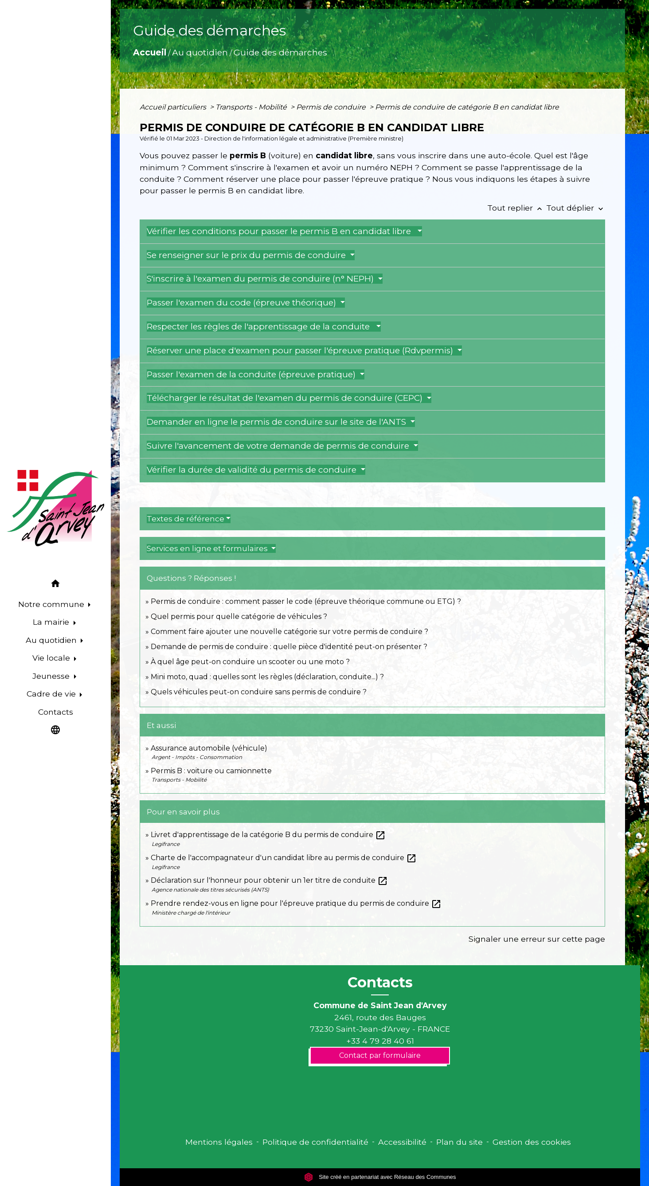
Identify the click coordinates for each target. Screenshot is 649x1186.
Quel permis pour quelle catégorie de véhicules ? (239, 616)
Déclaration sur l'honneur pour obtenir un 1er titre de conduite (269, 880)
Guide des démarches (280, 52)
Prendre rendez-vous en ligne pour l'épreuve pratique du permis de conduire (296, 903)
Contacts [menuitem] (55, 711)
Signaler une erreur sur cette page (537, 938)
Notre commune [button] (52, 604)
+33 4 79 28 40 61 (380, 1040)
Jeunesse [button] (52, 676)
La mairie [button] (52, 621)
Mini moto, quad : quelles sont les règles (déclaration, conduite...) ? (267, 677)
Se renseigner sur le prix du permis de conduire (247, 255)
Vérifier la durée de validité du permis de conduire (253, 470)
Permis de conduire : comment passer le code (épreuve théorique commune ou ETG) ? (306, 601)
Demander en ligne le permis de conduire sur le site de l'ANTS (277, 422)
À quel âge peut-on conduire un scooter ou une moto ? (250, 662)
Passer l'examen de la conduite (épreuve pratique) (252, 374)
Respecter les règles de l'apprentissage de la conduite (260, 326)
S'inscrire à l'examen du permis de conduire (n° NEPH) (261, 279)
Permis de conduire (332, 107)
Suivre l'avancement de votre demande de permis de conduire (279, 446)
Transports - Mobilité (252, 107)
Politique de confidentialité (315, 1142)
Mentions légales (219, 1142)
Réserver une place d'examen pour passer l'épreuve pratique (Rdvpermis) (301, 350)
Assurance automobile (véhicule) (209, 748)
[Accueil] (55, 508)
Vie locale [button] (52, 657)
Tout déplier (575, 207)
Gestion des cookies (532, 1142)
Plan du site (459, 1142)
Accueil (149, 52)
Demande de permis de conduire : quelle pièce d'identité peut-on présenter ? (289, 646)
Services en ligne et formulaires (208, 548)
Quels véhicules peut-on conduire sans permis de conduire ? (259, 692)
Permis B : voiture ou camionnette (211, 771)
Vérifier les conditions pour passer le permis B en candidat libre (281, 231)
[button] (55, 585)
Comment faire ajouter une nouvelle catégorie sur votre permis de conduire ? (289, 631)
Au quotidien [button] (52, 640)
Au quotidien (200, 52)
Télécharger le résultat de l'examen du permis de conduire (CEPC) (286, 398)
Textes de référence (185, 518)
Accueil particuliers (174, 107)
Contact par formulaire (380, 1055)
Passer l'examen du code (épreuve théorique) (242, 302)
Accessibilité (402, 1142)
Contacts (380, 982)
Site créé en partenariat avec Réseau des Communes (380, 1177)
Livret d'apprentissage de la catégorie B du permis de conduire (268, 834)
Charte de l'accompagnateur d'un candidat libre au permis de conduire (284, 857)
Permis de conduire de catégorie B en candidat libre (467, 107)
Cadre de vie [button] (52, 693)
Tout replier (516, 207)
